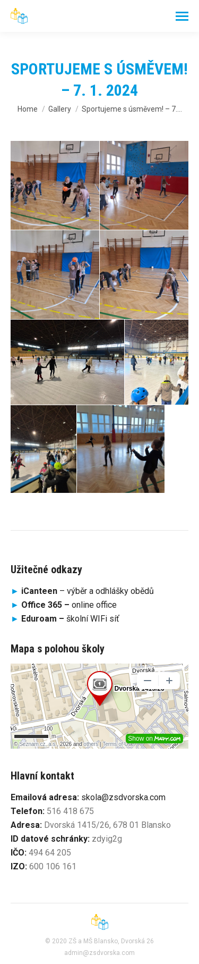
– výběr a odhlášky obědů (82, 591)
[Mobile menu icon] (182, 16)
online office (69, 605)
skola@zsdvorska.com (123, 797)
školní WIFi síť (70, 619)
